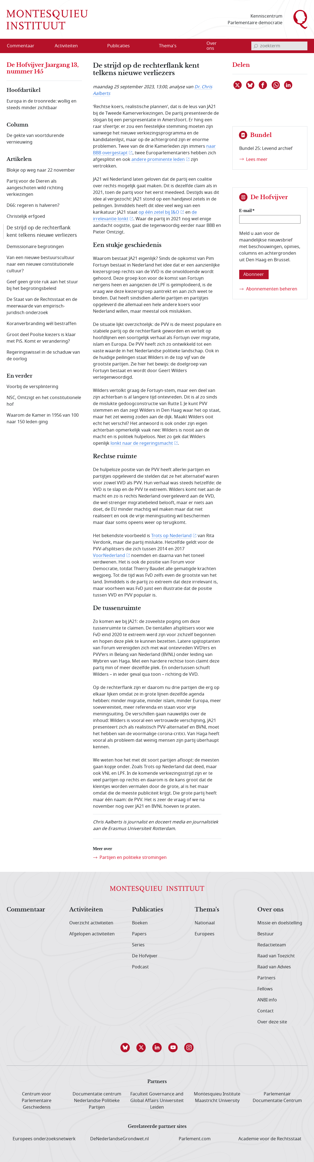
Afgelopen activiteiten (92, 934)
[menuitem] (24, 46)
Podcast (140, 967)
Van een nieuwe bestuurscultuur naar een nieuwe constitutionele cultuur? (41, 264)
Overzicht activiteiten (91, 923)
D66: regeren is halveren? (33, 205)
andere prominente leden (158, 159)
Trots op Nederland (171, 535)
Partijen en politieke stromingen (133, 857)
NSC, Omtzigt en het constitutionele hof (44, 401)
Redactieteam (271, 945)
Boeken (140, 923)
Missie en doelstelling (279, 923)
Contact (265, 1011)
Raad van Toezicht (276, 956)
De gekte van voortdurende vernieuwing (35, 138)
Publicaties (147, 909)
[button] (125, 1047)
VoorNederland (109, 555)
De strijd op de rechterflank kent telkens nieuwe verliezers (42, 231)
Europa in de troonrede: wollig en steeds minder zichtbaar (41, 104)
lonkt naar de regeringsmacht (142, 443)
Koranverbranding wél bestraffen (41, 323)
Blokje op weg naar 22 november (41, 170)
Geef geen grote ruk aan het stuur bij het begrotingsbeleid (42, 285)
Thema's (207, 909)
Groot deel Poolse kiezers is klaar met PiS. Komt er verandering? (41, 338)
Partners (266, 978)
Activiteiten (86, 909)
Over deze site (272, 1022)
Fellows (265, 989)
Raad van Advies (274, 967)
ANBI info (267, 1000)
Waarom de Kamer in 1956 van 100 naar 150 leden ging (43, 418)
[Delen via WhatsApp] (276, 85)
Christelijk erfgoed (26, 216)
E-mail (245, 210)
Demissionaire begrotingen (35, 246)
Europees (204, 934)
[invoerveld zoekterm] (279, 46)
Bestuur (265, 934)
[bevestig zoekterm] (256, 46)
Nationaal (205, 923)
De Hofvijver (145, 956)
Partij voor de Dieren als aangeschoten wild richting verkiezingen (35, 188)
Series (138, 945)
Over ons (270, 909)
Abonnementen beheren (271, 289)
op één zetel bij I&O (159, 212)
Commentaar (26, 909)
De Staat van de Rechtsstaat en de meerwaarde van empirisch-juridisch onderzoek (42, 306)
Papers (139, 934)
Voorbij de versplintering (32, 386)
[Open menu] (92, 46)
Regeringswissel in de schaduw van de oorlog (43, 355)
